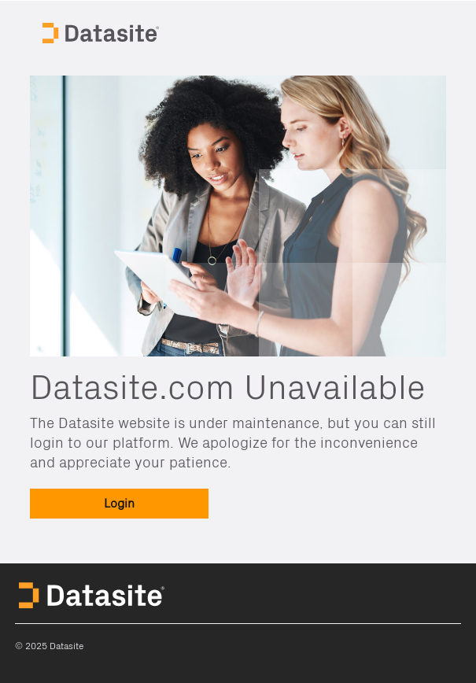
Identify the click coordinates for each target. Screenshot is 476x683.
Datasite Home (102, 31)
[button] (119, 504)
